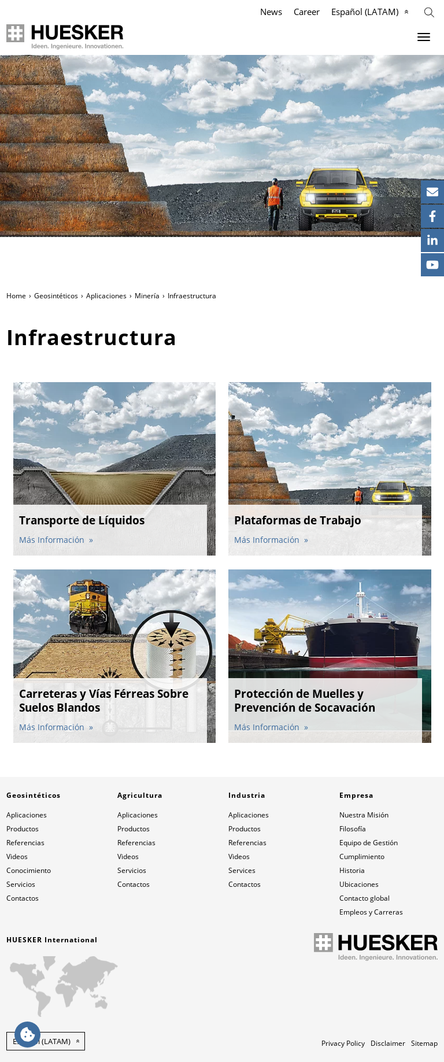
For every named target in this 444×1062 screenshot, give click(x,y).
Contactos (22, 898)
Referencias (25, 843)
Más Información (53, 539)
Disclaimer (388, 1043)
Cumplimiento (361, 856)
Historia (352, 870)
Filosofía (352, 829)
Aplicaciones (106, 296)
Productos (22, 829)
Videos (17, 856)
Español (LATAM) (364, 11)
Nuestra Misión (363, 815)
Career (307, 11)
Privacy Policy (343, 1043)
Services (242, 870)
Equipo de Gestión (368, 843)
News (271, 11)
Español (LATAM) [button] (42, 1041)
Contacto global (364, 898)
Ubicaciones (359, 884)
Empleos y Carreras (371, 912)
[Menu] (424, 37)
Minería (147, 296)
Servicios (20, 884)
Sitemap (424, 1043)
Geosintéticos (56, 296)
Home (16, 296)
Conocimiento (28, 870)
